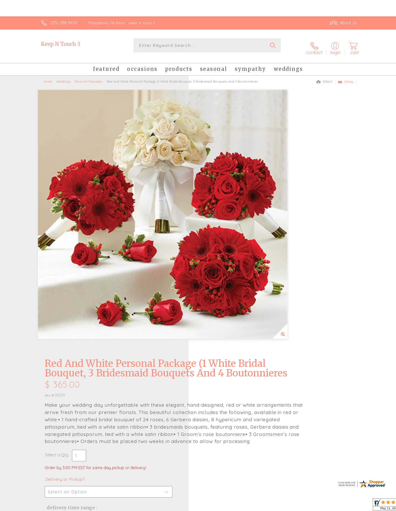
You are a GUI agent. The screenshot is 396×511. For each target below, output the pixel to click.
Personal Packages (88, 77)
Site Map (343, 505)
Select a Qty (210, 229)
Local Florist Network (312, 505)
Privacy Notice (276, 505)
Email (346, 77)
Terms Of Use (246, 505)
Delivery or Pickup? (218, 253)
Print (324, 77)
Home (47, 77)
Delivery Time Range (223, 282)
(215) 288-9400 (63, 22)
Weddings (63, 77)
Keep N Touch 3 (60, 44)
